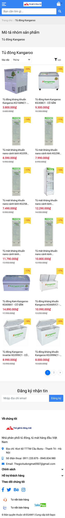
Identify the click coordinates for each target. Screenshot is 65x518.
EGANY (30, 514)
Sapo (52, 514)
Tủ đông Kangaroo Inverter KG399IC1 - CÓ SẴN (15, 355)
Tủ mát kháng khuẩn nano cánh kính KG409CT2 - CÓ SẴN (46, 204)
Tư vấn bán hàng (20, 499)
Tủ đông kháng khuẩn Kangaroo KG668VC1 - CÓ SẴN (47, 304)
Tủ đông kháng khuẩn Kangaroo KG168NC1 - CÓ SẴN (15, 103)
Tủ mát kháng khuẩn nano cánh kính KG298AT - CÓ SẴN (48, 153)
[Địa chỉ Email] (32, 398)
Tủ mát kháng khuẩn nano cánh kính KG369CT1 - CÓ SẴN (46, 254)
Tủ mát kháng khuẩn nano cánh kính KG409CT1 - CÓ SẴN (14, 254)
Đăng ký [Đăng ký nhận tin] (56, 398)
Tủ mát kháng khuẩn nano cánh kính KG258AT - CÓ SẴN (16, 204)
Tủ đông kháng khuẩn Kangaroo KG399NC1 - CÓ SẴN (47, 355)
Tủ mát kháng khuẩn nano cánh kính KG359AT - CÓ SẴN (16, 153)
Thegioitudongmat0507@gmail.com (34, 463)
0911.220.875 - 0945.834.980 (39, 458)
